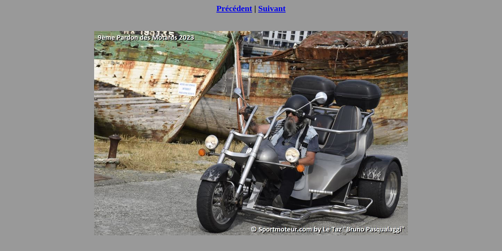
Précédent (234, 8)
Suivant (272, 8)
